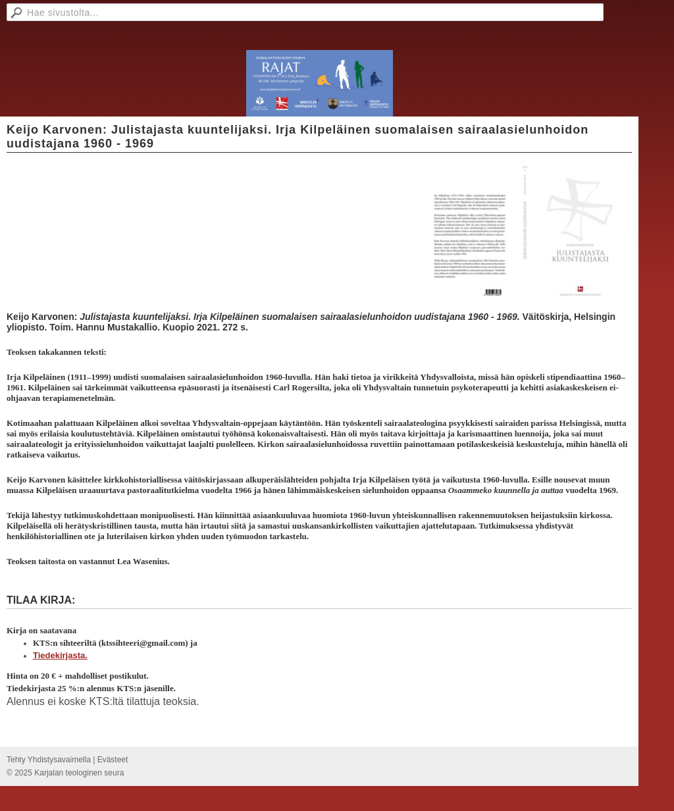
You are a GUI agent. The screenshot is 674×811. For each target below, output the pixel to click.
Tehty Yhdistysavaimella (49, 759)
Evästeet (112, 759)
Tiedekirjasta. (60, 655)
